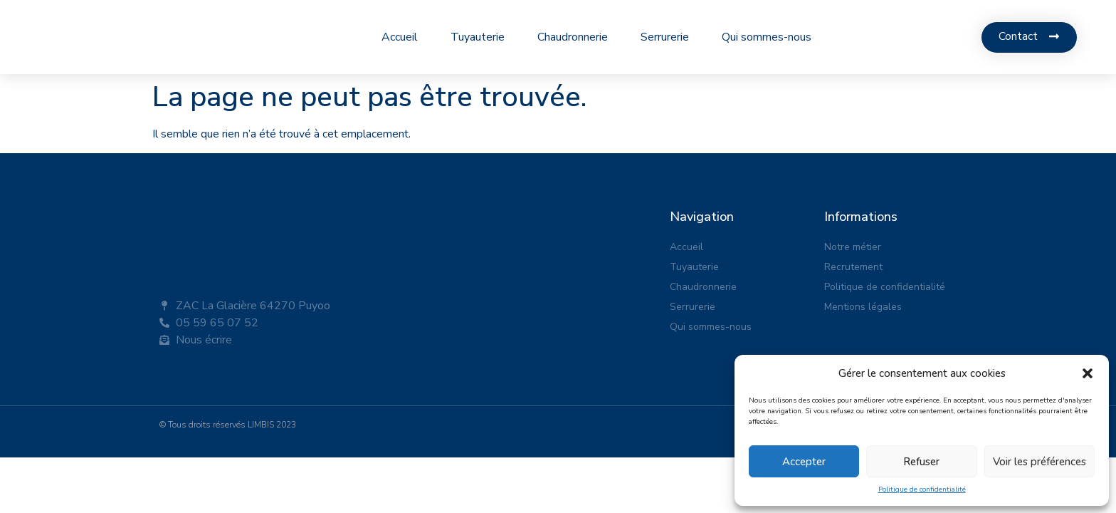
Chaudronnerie (572, 37)
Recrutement (853, 267)
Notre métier (852, 247)
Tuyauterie (478, 37)
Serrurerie (665, 37)
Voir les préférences (1039, 462)
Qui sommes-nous (766, 37)
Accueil (399, 37)
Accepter (804, 462)
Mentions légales (863, 307)
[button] (1087, 373)
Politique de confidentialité (922, 489)
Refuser (921, 462)
